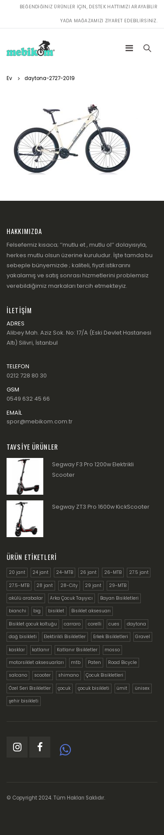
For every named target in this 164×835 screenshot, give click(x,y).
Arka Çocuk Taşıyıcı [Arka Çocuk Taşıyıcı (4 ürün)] (71, 598)
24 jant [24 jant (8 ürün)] (40, 572)
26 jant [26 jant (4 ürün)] (88, 572)
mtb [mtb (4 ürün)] (75, 662)
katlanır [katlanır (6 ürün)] (40, 649)
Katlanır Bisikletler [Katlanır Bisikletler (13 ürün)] (77, 649)
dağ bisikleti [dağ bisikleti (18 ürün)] (23, 636)
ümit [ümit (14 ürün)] (121, 688)
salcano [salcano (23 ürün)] (18, 675)
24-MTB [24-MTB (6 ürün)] (64, 572)
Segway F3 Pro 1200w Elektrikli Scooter (93, 470)
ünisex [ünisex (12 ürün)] (142, 688)
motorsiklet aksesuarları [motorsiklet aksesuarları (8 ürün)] (36, 662)
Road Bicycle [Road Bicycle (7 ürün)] (122, 662)
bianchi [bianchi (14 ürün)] (17, 611)
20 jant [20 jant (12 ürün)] (17, 572)
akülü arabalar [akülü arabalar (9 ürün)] (26, 598)
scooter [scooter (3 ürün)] (42, 675)
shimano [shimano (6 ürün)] (68, 675)
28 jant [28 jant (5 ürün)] (44, 585)
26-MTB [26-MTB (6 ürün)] (113, 572)
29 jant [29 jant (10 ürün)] (93, 585)
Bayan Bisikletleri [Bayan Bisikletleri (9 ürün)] (119, 598)
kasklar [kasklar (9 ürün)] (17, 649)
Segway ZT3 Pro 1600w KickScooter (101, 506)
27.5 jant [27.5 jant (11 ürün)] (139, 572)
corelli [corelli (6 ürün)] (94, 624)
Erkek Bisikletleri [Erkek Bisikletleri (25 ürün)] (110, 636)
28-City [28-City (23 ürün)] (69, 585)
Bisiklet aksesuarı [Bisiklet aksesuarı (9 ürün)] (91, 611)
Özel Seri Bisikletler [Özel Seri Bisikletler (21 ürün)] (30, 688)
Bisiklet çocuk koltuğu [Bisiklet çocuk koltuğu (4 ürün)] (33, 624)
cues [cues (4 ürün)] (113, 624)
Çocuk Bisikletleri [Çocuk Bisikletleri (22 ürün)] (104, 675)
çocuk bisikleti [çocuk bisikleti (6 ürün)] (93, 688)
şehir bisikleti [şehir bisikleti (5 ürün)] (23, 701)
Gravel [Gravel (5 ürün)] (142, 636)
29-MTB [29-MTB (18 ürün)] (117, 585)
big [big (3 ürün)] (37, 611)
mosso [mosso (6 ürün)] (112, 649)
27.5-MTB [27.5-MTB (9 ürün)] (19, 585)
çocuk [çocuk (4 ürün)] (64, 688)
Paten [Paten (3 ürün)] (94, 662)
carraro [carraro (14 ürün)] (72, 624)
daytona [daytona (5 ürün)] (136, 624)
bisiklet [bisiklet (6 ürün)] (56, 611)
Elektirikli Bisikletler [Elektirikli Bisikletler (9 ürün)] (65, 636)
